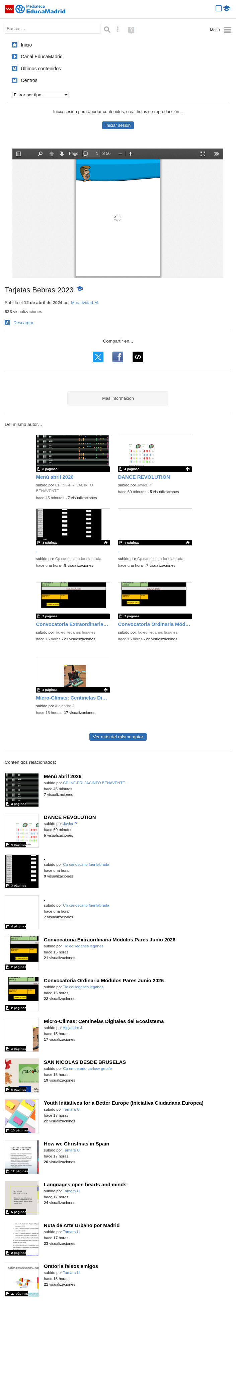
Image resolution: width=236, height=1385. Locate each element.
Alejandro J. (65, 706)
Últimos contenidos (41, 68)
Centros (29, 80)
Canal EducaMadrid (42, 56)
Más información (118, 398)
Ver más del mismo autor (118, 736)
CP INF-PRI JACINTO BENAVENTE (94, 783)
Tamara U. (72, 1109)
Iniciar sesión (118, 125)
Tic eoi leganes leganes (75, 632)
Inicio (26, 45)
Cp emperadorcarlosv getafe (87, 1069)
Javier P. (144, 485)
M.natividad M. (85, 302)
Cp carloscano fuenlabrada (78, 559)
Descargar (23, 322)
